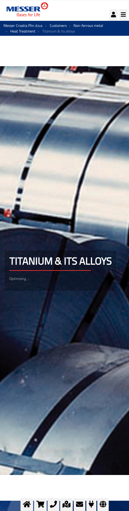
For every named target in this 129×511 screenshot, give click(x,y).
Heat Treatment (22, 31)
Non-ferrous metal (88, 25)
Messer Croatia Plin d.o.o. (23, 25)
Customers (58, 25)
